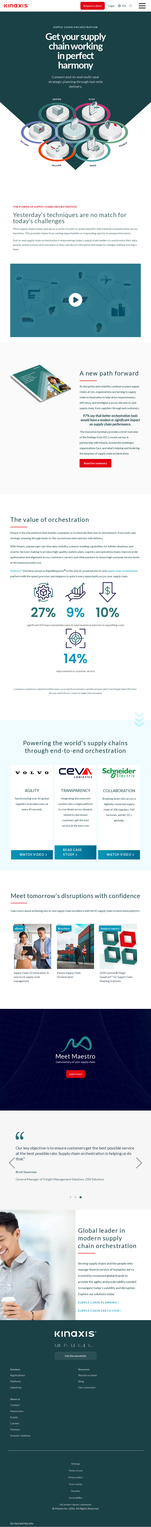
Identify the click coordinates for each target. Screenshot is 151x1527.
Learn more (75, 1074)
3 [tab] (80, 1197)
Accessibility (75, 1497)
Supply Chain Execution (98, 1310)
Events (14, 1417)
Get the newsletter (75, 1355)
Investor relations (20, 1435)
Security (75, 1490)
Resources (84, 1369)
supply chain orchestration (122, 570)
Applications (17, 1375)
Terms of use (75, 1470)
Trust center (75, 1484)
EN (124, 5)
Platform (15, 1381)
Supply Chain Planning (97, 1302)
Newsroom (16, 1411)
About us (15, 1399)
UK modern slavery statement (75, 1504)
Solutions (15, 1369)
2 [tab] (75, 1197)
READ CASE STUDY (72, 852)
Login (111, 5)
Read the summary (95, 463)
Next (138, 1162)
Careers (14, 1423)
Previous (13, 1162)
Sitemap (75, 1463)
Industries (16, 1387)
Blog (81, 1381)
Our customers (87, 1387)
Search (130, 6)
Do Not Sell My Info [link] (21, 1523)
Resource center (87, 1375)
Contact (15, 1404)
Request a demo (92, 5)
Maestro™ (16, 570)
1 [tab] (70, 1197)
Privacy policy (75, 1477)
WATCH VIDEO (32, 854)
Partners (15, 1429)
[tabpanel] (75, 1158)
